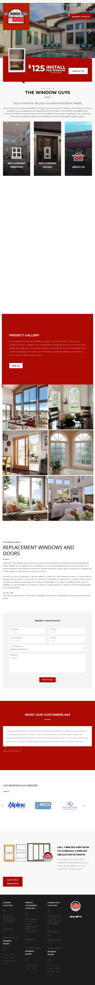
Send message (47, 680)
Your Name (14, 629)
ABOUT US (78, 167)
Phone (53, 638)
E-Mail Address (16, 638)
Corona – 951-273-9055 (42, 5)
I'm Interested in (16, 646)
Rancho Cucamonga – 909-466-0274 (67, 5)
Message (13, 655)
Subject (54, 629)
